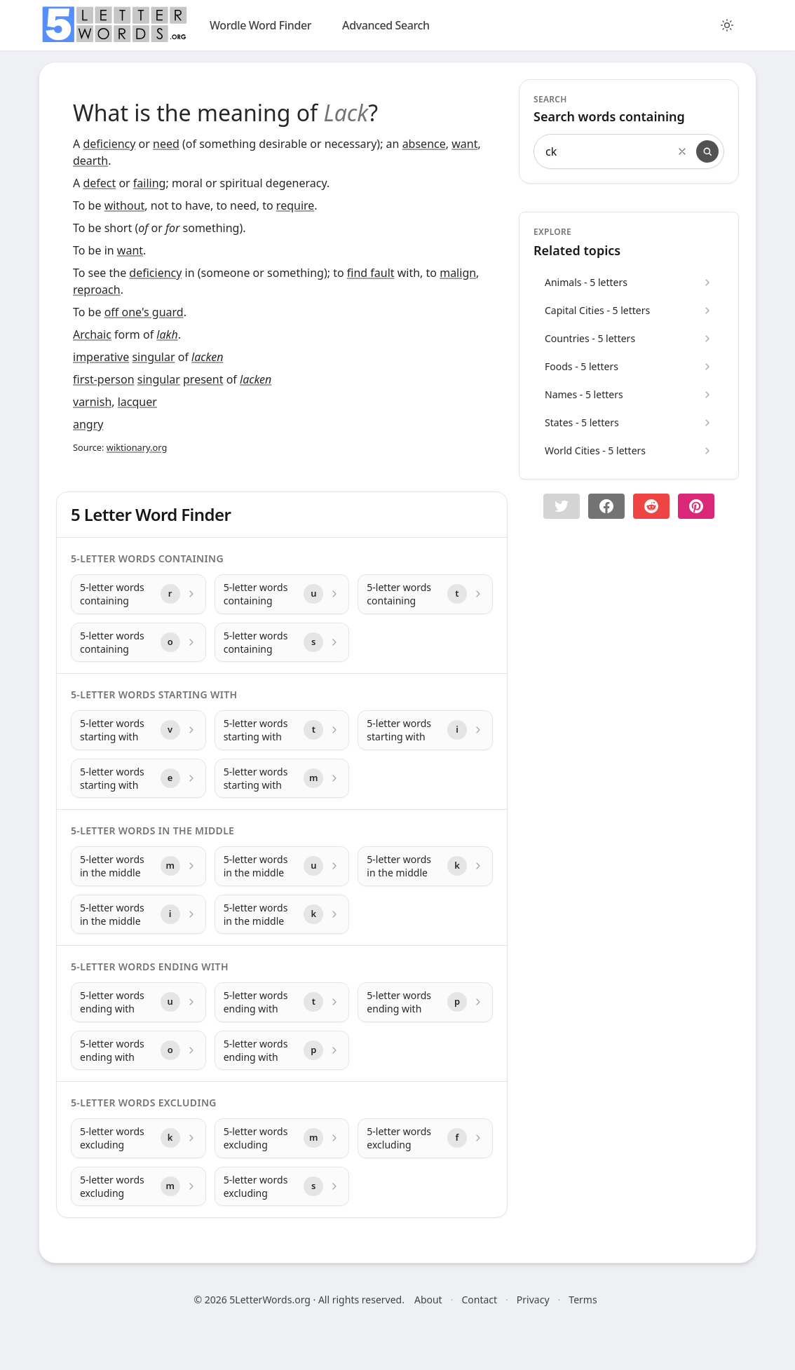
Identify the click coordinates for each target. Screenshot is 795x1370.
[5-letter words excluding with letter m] (282, 1138)
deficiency (109, 143)
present (203, 379)
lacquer (137, 401)
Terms (583, 1299)
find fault (371, 272)
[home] (114, 24)
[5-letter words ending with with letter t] (282, 1002)
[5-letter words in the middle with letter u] (282, 866)
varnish (92, 401)
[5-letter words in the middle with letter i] (138, 915)
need (166, 143)
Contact (479, 1299)
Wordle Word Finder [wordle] (260, 25)
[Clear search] (682, 151)
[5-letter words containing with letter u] (282, 594)
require (295, 205)
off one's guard (144, 312)
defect (99, 183)
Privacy (533, 1299)
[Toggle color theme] (727, 25)
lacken (207, 357)
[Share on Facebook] (606, 506)
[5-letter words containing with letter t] (425, 594)
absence (424, 143)
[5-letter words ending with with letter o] (138, 1051)
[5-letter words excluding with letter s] (282, 1187)
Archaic (92, 334)
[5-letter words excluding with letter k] (138, 1138)
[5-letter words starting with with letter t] (282, 730)
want (464, 143)
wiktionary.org (137, 447)
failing (149, 183)
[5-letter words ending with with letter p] (425, 1002)
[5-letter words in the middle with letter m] (138, 866)
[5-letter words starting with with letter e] (138, 779)
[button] (561, 506)
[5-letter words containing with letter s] (282, 643)
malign (458, 272)
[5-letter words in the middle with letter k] (425, 866)
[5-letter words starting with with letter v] (138, 730)
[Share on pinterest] (696, 506)
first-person (104, 379)
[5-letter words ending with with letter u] (138, 1002)
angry (88, 424)
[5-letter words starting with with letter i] (425, 730)
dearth (90, 160)
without (124, 205)
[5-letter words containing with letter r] (138, 594)
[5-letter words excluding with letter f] (425, 1138)
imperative (101, 357)
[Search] (707, 151)
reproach (97, 289)
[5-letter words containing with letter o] (138, 643)
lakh (166, 334)
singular (153, 357)
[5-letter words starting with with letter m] (282, 779)
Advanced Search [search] (386, 25)
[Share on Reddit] (651, 506)
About (428, 1299)
